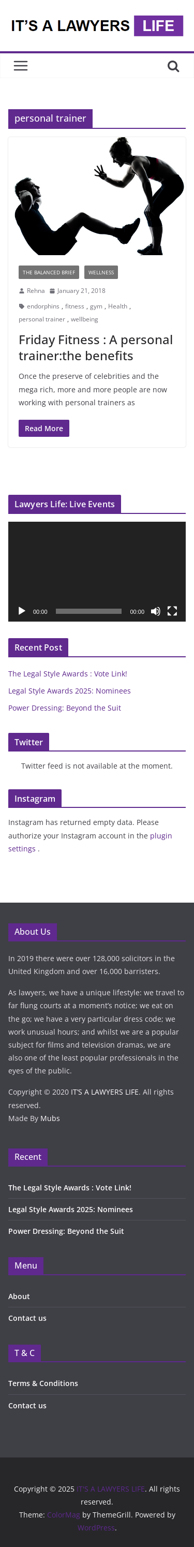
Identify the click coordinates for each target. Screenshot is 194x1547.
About (19, 1296)
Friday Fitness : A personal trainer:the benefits (96, 347)
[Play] (22, 611)
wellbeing (84, 319)
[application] (97, 572)
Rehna (36, 290)
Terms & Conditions (43, 1383)
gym (96, 306)
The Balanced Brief (49, 272)
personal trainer (42, 319)
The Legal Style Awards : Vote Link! (67, 674)
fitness (74, 306)
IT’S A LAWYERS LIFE (105, 1092)
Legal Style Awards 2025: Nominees (69, 691)
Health (117, 306)
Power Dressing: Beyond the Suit (65, 708)
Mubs (50, 1118)
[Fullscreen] (172, 611)
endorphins (43, 306)
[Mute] (156, 611)
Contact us (27, 1318)
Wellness (101, 272)
